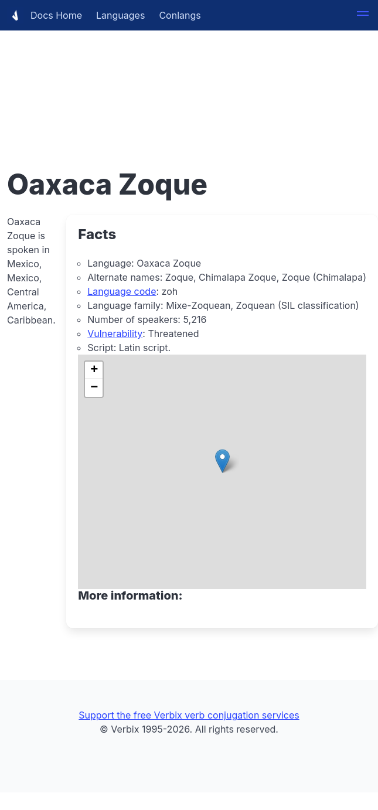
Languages (120, 15)
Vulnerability (114, 333)
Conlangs (179, 15)
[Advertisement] (189, 82)
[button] (362, 15)
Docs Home (44, 15)
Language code (121, 291)
